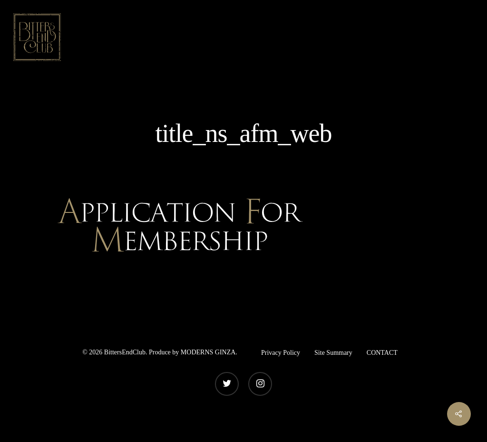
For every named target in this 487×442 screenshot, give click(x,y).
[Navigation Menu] (466, 37)
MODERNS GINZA (208, 352)
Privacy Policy (280, 352)
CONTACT (382, 352)
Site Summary (333, 352)
